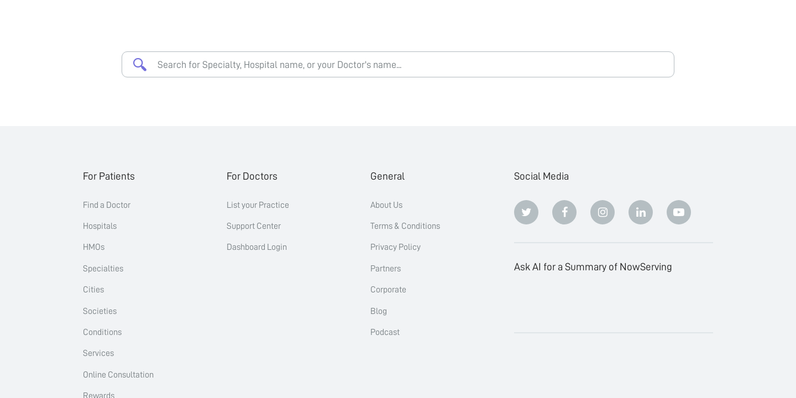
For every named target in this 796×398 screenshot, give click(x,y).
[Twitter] (526, 212)
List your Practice (258, 205)
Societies (100, 311)
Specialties (103, 268)
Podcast (385, 332)
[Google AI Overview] (641, 302)
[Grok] (679, 302)
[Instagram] (602, 212)
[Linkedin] (641, 212)
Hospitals (100, 226)
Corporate (388, 289)
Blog (378, 311)
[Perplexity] (602, 302)
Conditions (102, 332)
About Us (386, 205)
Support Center (254, 226)
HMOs (93, 247)
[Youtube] (679, 212)
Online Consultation (118, 374)
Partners (385, 268)
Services (98, 353)
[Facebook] (564, 212)
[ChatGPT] (526, 302)
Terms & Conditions (405, 226)
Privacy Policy (395, 247)
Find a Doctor (106, 205)
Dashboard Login (257, 247)
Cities (93, 289)
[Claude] (564, 302)
